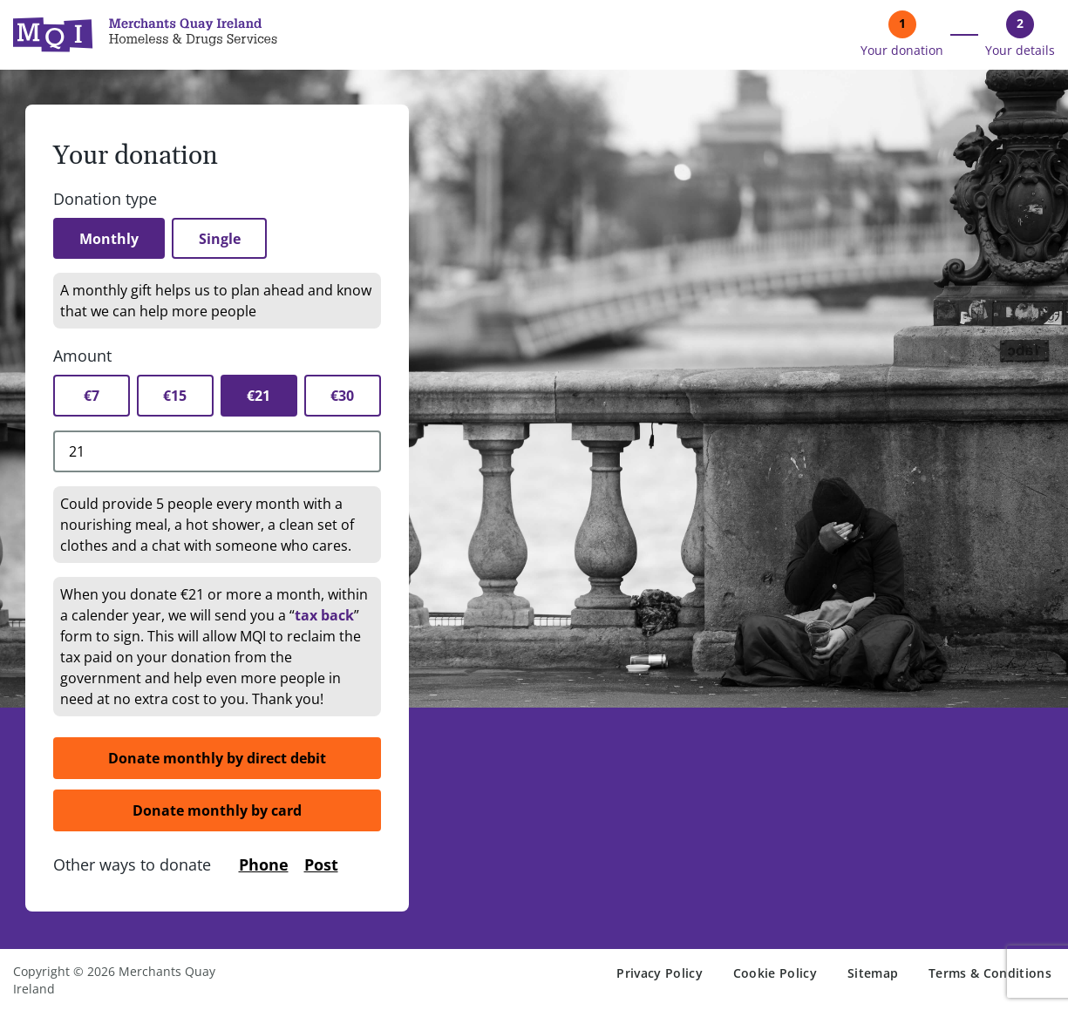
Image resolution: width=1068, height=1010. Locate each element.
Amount (82, 356)
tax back (324, 616)
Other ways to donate (132, 865)
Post (321, 865)
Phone (264, 865)
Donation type (105, 198)
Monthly (110, 238)
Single (224, 238)
